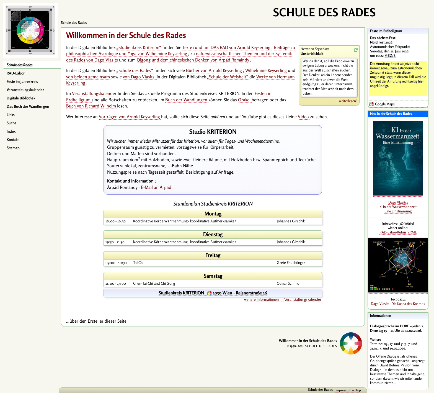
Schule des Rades (19, 65)
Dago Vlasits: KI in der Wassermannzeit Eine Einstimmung (398, 206)
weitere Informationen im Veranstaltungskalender (282, 299)
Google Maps (385, 104)
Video (304, 116)
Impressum (343, 390)
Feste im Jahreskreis (22, 81)
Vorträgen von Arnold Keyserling (130, 116)
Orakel (245, 99)
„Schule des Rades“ (135, 70)
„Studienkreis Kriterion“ (139, 47)
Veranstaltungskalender (25, 90)
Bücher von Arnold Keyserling (214, 70)
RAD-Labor (16, 73)
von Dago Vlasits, (140, 76)
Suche (11, 123)
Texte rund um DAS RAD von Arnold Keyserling (227, 47)
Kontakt (13, 139)
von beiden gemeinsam (88, 76)
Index (11, 131)
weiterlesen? (348, 101)
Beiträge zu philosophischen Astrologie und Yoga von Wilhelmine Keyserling (180, 50)
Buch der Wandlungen (186, 99)
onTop (356, 390)
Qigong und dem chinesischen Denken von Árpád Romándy (193, 60)
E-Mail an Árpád (156, 187)
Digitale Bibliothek (21, 98)
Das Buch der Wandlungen (28, 106)
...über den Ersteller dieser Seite (96, 321)
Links (11, 114)
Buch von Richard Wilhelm (91, 106)
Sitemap (13, 148)
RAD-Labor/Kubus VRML (398, 232)
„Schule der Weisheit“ (228, 76)
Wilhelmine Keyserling (266, 70)
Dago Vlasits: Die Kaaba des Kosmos (398, 303)
